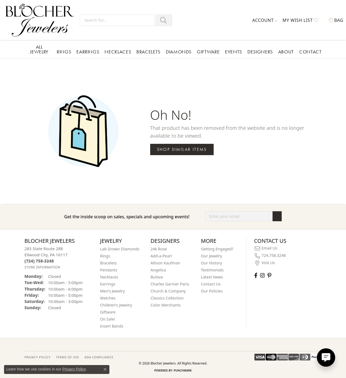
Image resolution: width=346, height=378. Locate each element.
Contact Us (211, 284)
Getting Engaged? (217, 248)
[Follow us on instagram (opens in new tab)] (262, 275)
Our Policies (212, 291)
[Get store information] (43, 267)
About (286, 52)
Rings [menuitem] (105, 255)
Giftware (208, 52)
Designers (260, 52)
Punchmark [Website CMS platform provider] (183, 370)
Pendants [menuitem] (108, 270)
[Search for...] (117, 20)
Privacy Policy (74, 369)
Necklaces (118, 52)
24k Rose (158, 248)
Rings (64, 52)
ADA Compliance (99, 357)
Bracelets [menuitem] (108, 262)
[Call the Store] (39, 261)
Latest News (212, 277)
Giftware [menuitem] (108, 312)
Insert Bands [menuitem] (111, 326)
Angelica (158, 270)
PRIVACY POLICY (38, 357)
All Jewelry (39, 49)
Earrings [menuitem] (107, 284)
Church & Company (168, 291)
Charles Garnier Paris (169, 284)
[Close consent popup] (105, 369)
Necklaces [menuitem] (109, 277)
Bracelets (148, 52)
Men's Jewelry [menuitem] (112, 291)
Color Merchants (165, 305)
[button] (264, 20)
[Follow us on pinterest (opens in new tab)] (269, 275)
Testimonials (212, 270)
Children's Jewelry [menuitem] (116, 305)
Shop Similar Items (182, 149)
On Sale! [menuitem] (107, 319)
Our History (211, 262)
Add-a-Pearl (161, 255)
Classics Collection (167, 298)
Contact (310, 52)
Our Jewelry (211, 255)
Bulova (156, 277)
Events (233, 52)
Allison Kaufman (165, 262)
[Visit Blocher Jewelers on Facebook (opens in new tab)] (255, 275)
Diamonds (179, 52)
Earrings (87, 52)
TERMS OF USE (67, 357)
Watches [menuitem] (108, 298)
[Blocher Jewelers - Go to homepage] (41, 20)
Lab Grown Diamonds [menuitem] (120, 248)
